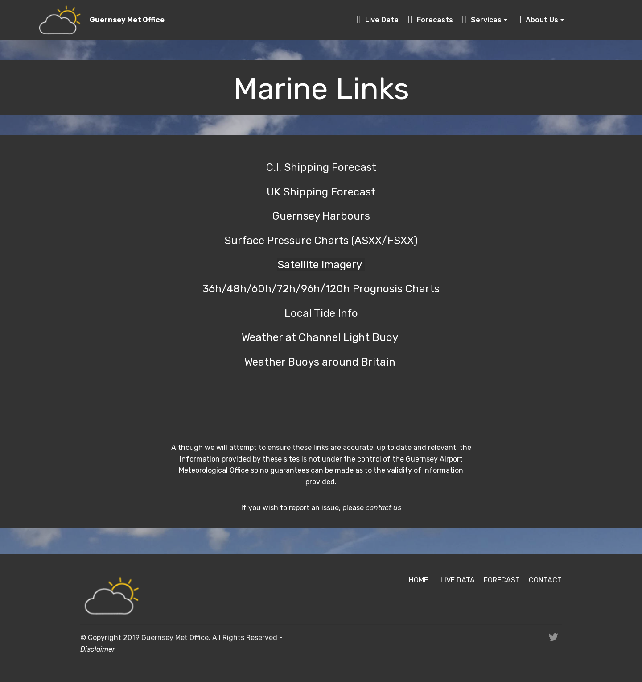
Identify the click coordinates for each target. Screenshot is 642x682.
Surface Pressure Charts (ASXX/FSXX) (321, 240)
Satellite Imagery (321, 264)
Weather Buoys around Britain (321, 362)
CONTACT (545, 580)
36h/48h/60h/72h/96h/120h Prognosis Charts (321, 289)
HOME (418, 580)
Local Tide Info (321, 313)
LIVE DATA (457, 580)
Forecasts (430, 20)
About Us (538, 20)
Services (482, 20)
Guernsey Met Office (127, 20)
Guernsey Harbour (318, 216)
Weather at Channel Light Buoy (321, 337)
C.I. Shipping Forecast (321, 167)
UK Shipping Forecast (321, 192)
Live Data (378, 20)
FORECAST (502, 580)
